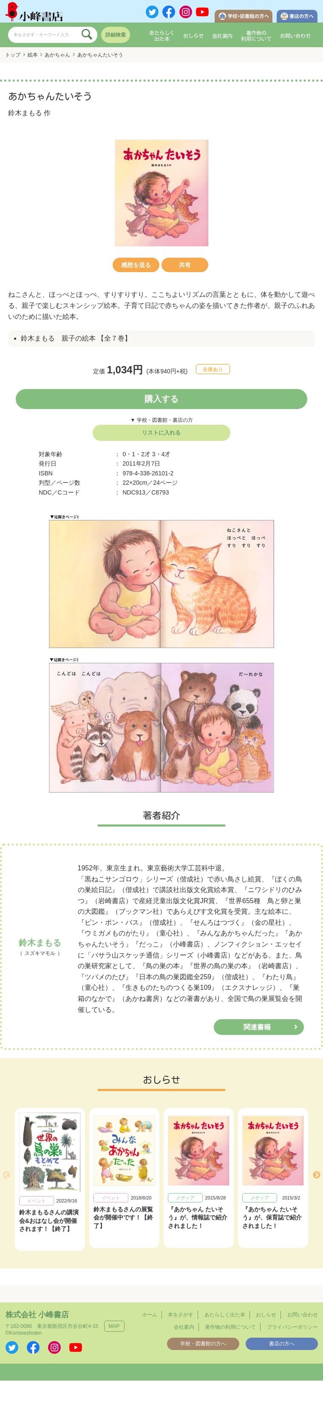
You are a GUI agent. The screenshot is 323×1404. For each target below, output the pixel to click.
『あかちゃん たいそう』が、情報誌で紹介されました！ (197, 1217)
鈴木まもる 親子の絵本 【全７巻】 (76, 338)
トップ (12, 55)
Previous (6, 1175)
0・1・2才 (136, 454)
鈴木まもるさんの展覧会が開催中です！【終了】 (123, 1217)
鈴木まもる (25, 113)
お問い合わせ (295, 35)
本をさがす (180, 1315)
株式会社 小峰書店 (37, 1314)
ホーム (149, 1315)
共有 (185, 264)
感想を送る (136, 264)
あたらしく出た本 (162, 35)
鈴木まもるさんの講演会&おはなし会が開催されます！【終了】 (49, 1221)
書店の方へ (282, 1344)
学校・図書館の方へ (203, 1344)
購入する (161, 399)
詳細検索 (115, 35)
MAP (114, 1326)
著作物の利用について (256, 35)
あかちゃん (57, 55)
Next (316, 1175)
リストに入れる (161, 432)
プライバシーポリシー (292, 1327)
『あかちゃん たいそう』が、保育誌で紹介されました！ (272, 1217)
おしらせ (193, 35)
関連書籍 (257, 1027)
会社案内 (222, 35)
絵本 (33, 55)
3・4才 (161, 454)
